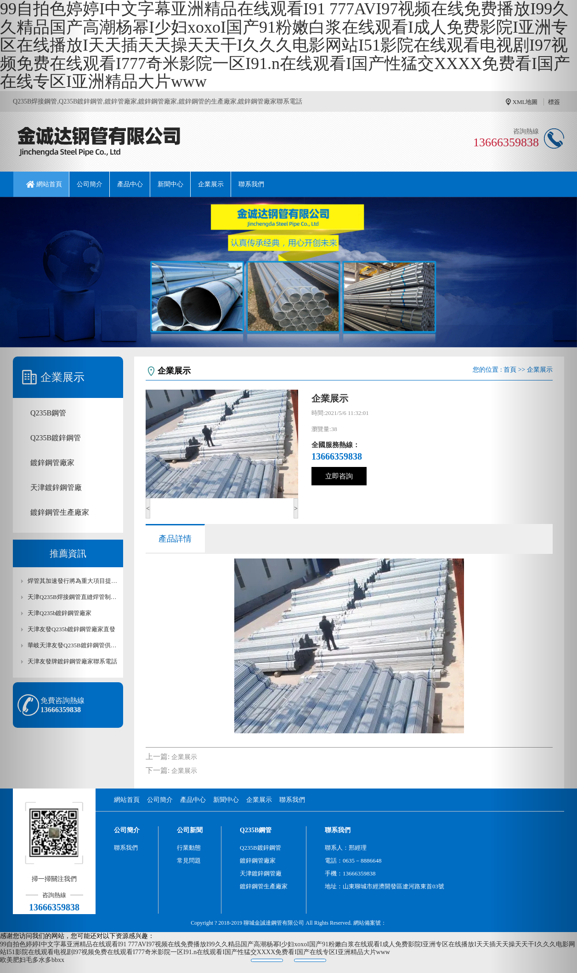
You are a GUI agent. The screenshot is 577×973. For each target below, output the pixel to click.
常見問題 (189, 860)
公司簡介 (89, 184)
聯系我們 (251, 184)
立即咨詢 (339, 476)
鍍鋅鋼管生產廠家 (264, 886)
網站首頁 (49, 184)
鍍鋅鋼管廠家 (258, 860)
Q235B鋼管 (256, 830)
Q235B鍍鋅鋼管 (260, 847)
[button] (43, 486)
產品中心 (130, 184)
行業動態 (189, 847)
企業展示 (211, 184)
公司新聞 (190, 830)
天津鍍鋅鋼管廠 (261, 873)
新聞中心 (170, 184)
